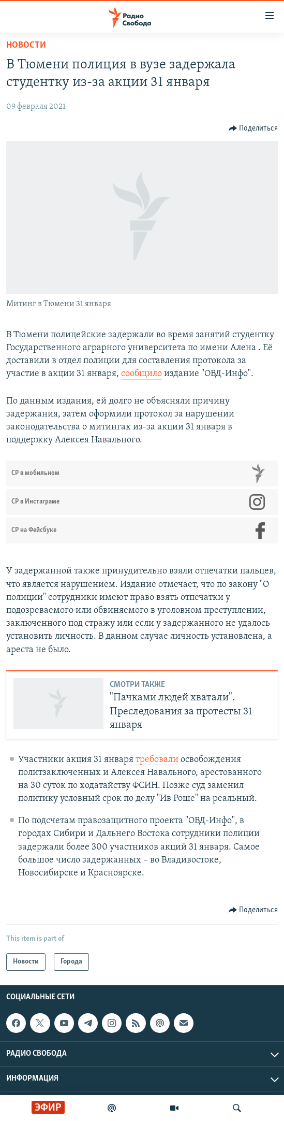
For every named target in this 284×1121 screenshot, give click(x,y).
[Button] (253, 128)
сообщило (141, 374)
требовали (157, 760)
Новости (26, 45)
